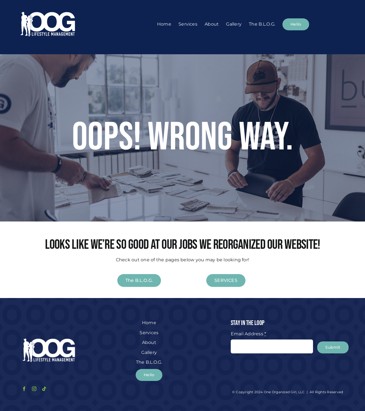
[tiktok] (44, 389)
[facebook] (24, 389)
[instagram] (34, 389)
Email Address (248, 333)
